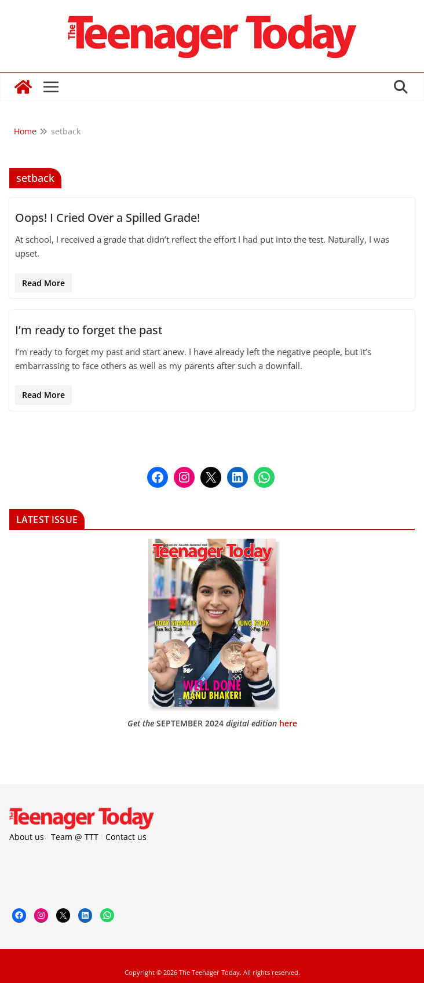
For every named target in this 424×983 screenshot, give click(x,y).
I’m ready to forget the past (89, 330)
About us (26, 836)
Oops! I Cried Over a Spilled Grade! (107, 217)
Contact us (126, 836)
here (288, 723)
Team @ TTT (74, 836)
